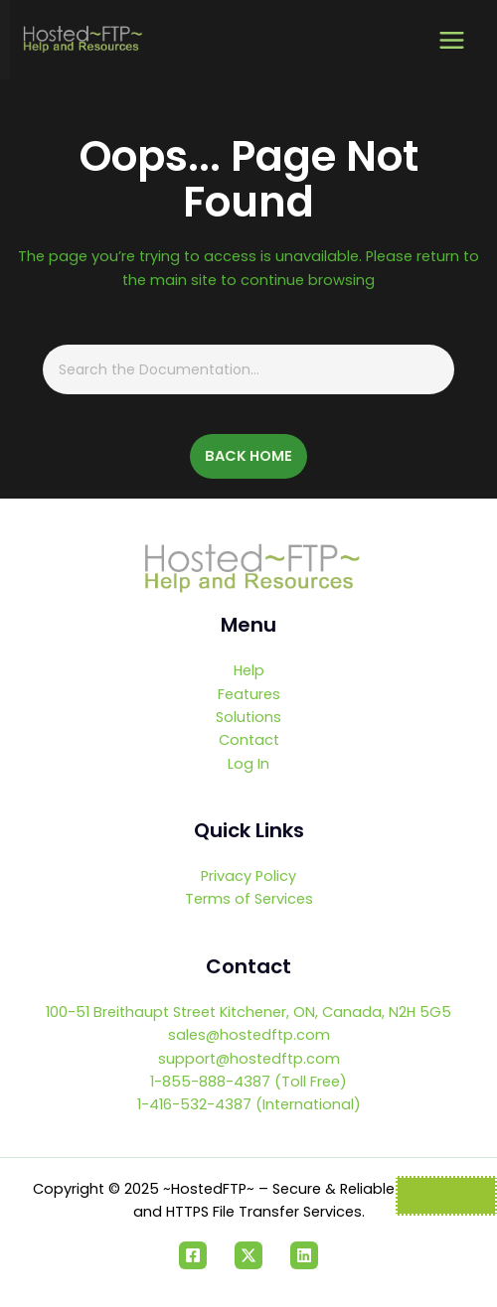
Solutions (248, 717)
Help (249, 670)
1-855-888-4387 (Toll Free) (248, 1081)
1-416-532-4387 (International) (249, 1104)
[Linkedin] (304, 1255)
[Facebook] (193, 1255)
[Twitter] (248, 1255)
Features (249, 694)
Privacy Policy (248, 876)
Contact (249, 740)
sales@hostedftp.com (249, 1035)
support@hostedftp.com (249, 1059)
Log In (248, 764)
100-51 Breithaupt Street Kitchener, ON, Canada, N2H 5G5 (248, 1012)
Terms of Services (249, 899)
